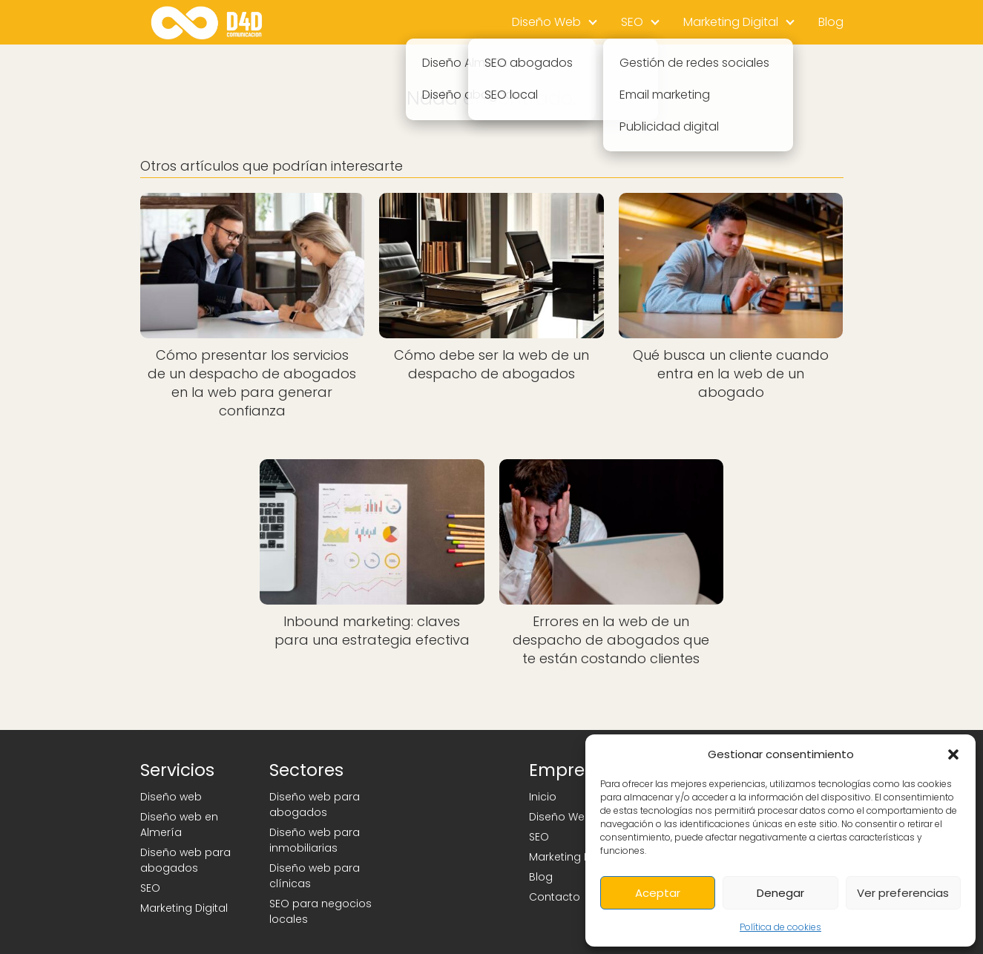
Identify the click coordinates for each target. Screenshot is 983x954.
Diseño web (171, 796)
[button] (953, 754)
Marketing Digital (730, 21)
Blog (831, 21)
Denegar (780, 893)
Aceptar (657, 893)
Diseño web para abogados (185, 860)
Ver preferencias (903, 893)
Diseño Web (546, 21)
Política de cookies (780, 927)
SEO (632, 21)
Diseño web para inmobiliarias (314, 840)
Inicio (542, 796)
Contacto (554, 896)
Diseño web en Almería (179, 824)
